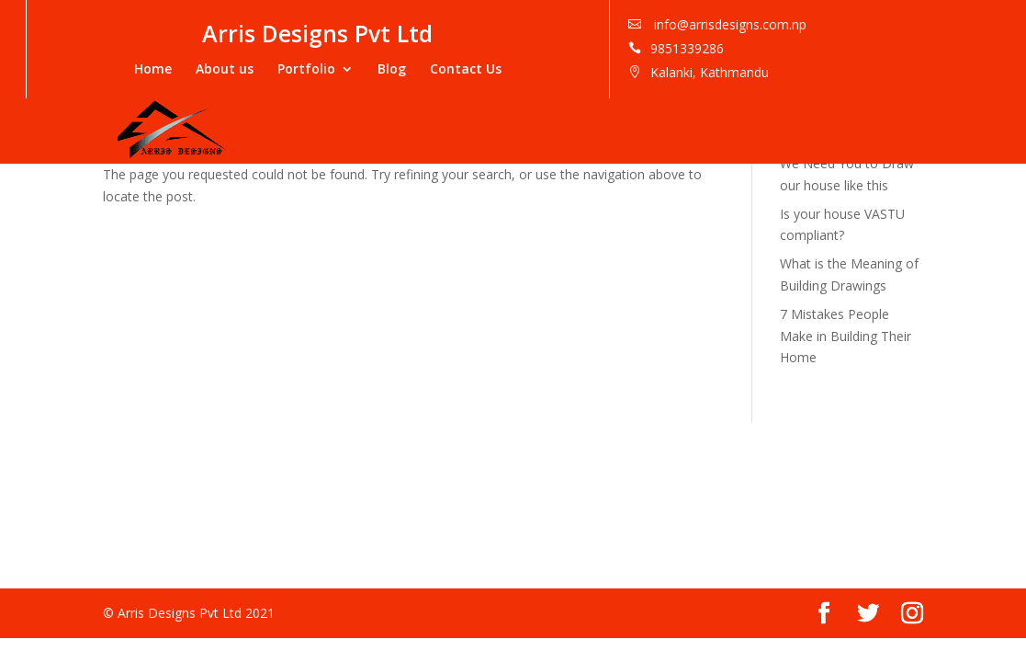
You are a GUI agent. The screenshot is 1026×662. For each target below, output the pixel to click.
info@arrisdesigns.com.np (912, 24)
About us (408, 69)
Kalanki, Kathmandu (893, 72)
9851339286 (871, 48)
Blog (575, 69)
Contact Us (649, 69)
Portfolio (490, 69)
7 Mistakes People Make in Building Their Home (845, 336)
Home (336, 69)
